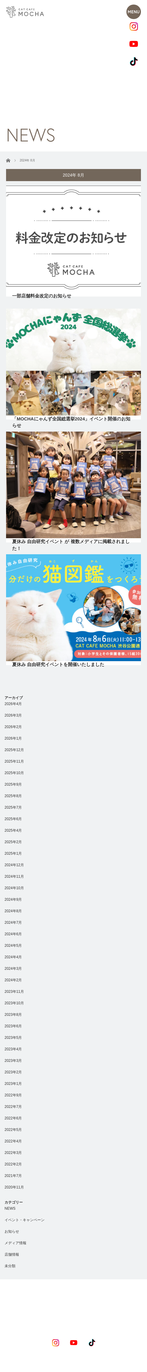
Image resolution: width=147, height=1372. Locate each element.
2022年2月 (13, 1164)
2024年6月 (13, 934)
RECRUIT (57, 1323)
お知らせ (12, 1231)
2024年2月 (13, 980)
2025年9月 (13, 784)
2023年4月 (13, 1049)
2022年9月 (13, 1095)
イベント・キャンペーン (25, 1220)
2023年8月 (13, 1014)
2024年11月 (14, 876)
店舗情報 (12, 1254)
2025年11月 (14, 761)
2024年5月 (13, 945)
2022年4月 (13, 1141)
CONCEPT (29, 1313)
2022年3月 (13, 1153)
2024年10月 (14, 888)
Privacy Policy (52, 1369)
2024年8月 (13, 911)
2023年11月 (14, 991)
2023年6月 (13, 1026)
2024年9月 (13, 899)
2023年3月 (13, 1061)
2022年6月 (13, 1118)
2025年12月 (14, 750)
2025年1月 (13, 853)
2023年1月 (13, 1084)
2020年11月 (14, 1187)
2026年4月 (13, 704)
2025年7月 (13, 807)
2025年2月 (13, 842)
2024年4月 (13, 957)
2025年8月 (13, 796)
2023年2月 (13, 1072)
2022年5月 (13, 1130)
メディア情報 (15, 1243)
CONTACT (87, 1323)
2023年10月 (14, 1003)
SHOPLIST (84, 1313)
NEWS (10, 1208)
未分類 (10, 1266)
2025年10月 (14, 773)
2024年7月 (13, 922)
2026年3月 (13, 715)
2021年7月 (13, 1176)
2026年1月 (13, 738)
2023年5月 (13, 1038)
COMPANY (117, 1313)
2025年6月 (13, 819)
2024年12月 (14, 865)
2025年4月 (13, 830)
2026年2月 (13, 727)
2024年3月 (13, 968)
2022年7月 (13, 1107)
